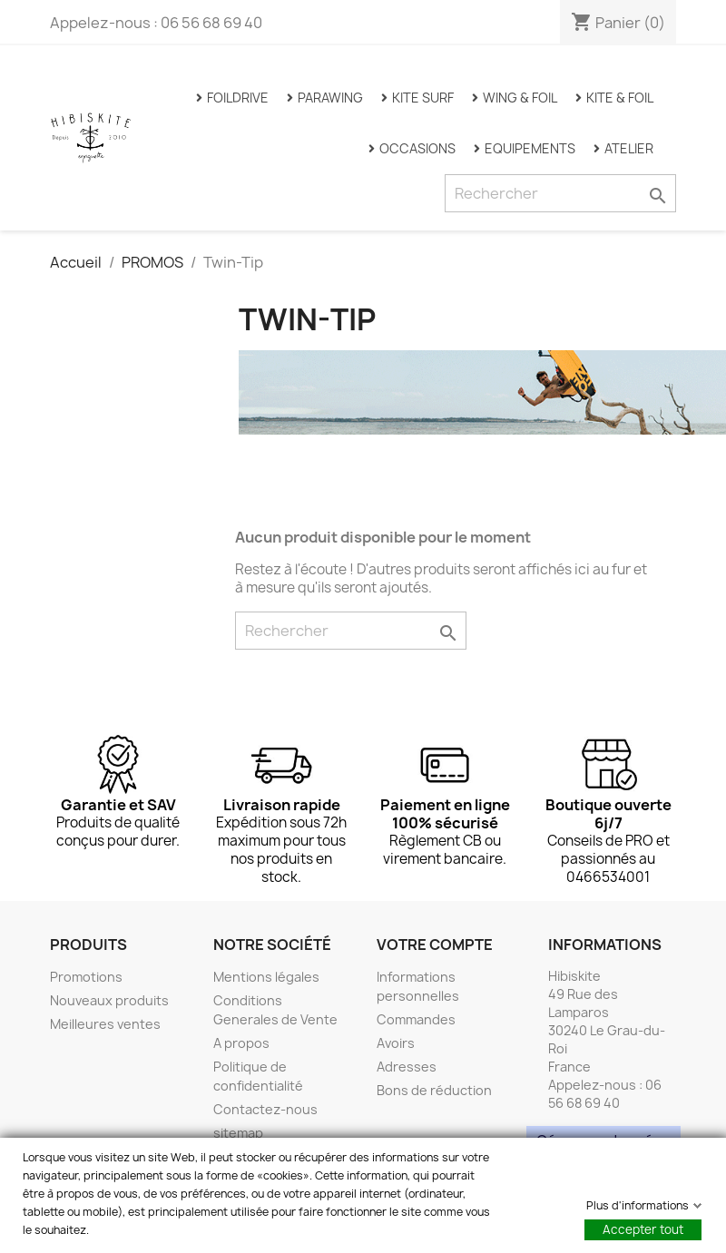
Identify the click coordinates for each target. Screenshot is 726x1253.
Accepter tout (643, 1229)
